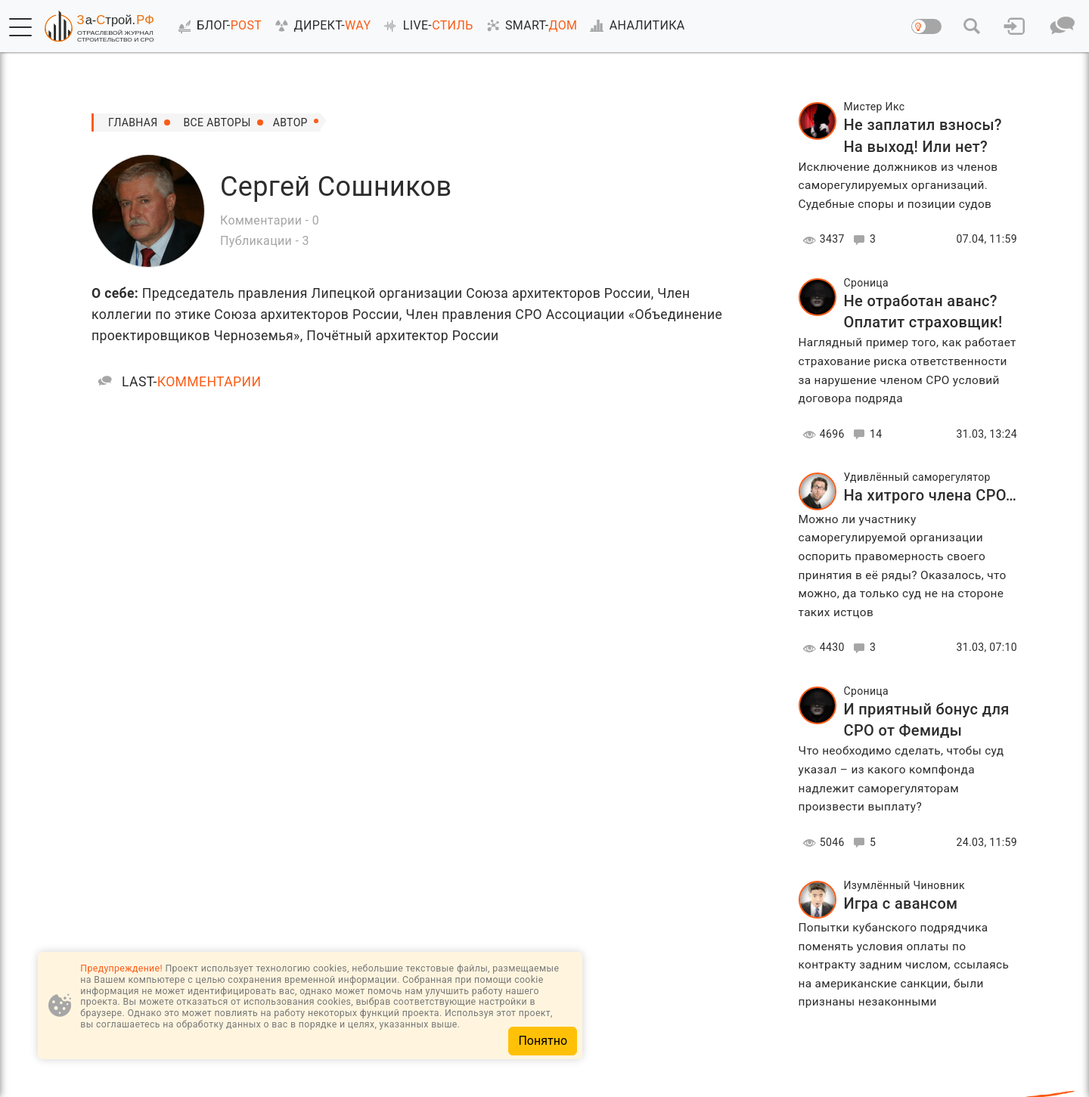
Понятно (542, 1040)
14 (866, 434)
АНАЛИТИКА (634, 26)
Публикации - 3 (264, 241)
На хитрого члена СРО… (930, 495)
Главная (133, 122)
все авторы (217, 122)
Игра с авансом (901, 903)
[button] (20, 27)
